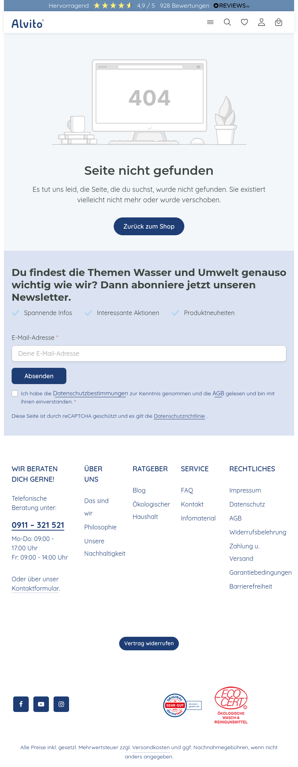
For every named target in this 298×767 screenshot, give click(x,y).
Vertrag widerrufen (149, 643)
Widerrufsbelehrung (256, 510)
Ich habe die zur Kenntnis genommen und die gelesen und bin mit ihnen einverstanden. (147, 376)
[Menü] (210, 22)
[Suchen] (227, 22)
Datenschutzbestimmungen (85, 372)
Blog (139, 468)
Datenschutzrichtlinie (177, 395)
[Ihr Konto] (261, 22)
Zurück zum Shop (149, 226)
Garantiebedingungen (259, 551)
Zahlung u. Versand (244, 530)
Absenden (39, 355)
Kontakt (191, 482)
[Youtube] (41, 704)
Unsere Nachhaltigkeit (103, 525)
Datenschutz (246, 482)
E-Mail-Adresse (35, 317)
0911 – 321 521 (32, 510)
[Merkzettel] (244, 22)
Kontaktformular (33, 588)
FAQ (187, 468)
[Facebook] (21, 704)
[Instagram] (61, 704)
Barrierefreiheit (249, 565)
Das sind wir (96, 485)
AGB (205, 372)
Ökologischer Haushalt (151, 488)
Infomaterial (197, 496)
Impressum (244, 468)
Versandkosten (143, 747)
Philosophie (100, 505)
